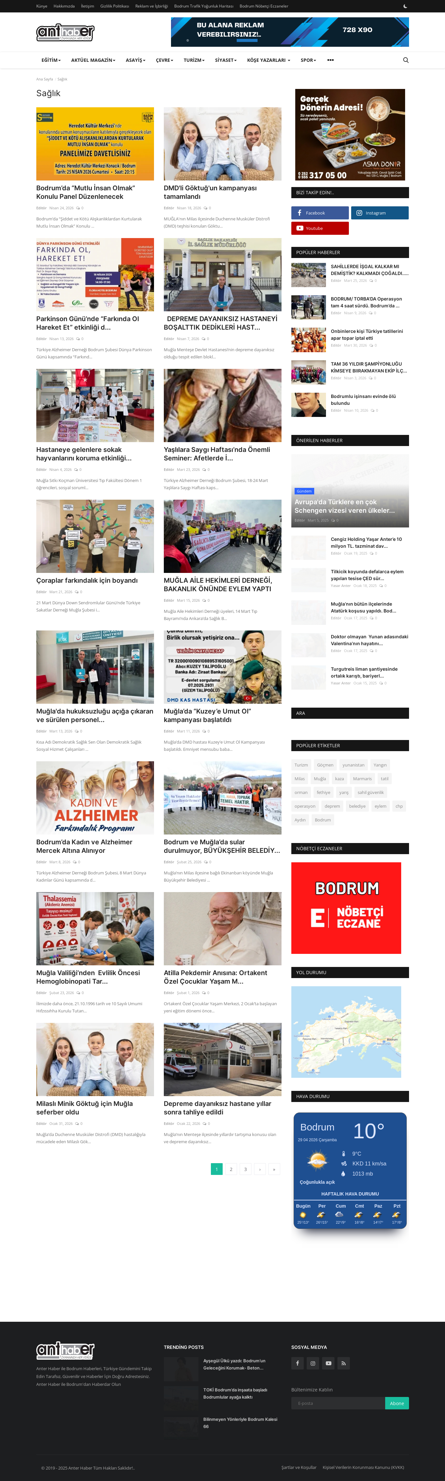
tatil (384, 779)
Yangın (380, 765)
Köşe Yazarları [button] (268, 60)
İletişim (87, 6)
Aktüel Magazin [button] (93, 60)
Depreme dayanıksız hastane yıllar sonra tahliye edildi (217, 1108)
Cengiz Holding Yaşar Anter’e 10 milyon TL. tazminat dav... (366, 542)
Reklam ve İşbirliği (151, 6)
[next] (260, 1169)
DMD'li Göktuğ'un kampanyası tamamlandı (210, 192)
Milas (300, 779)
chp (399, 806)
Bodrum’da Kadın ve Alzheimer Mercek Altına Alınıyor (84, 846)
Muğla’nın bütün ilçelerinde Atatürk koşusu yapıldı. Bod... (363, 607)
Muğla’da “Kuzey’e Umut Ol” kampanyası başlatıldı (207, 715)
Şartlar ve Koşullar (299, 1467)
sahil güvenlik (371, 792)
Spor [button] (308, 60)
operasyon (305, 806)
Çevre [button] (164, 60)
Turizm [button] (194, 60)
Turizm (301, 765)
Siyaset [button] (226, 60)
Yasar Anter (341, 585)
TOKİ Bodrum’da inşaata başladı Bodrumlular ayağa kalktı (235, 1393)
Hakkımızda (64, 6)
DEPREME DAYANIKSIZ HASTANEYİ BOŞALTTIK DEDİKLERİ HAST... (221, 323)
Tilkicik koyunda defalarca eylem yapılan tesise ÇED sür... (367, 575)
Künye (41, 6)
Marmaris (362, 779)
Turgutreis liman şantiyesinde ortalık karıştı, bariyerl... (364, 672)
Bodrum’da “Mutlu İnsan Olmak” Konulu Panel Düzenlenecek (85, 192)
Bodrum (323, 820)
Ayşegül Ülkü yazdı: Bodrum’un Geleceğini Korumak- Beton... (234, 1364)
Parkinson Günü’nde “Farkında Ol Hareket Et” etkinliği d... (87, 323)
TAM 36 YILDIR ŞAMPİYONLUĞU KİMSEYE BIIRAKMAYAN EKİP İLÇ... (369, 367)
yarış (344, 792)
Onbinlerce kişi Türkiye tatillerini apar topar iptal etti (367, 334)
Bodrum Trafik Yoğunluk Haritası (203, 6)
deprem (332, 806)
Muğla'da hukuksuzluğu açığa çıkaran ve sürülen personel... (94, 715)
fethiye (323, 792)
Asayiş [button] (135, 60)
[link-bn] (290, 32)
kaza (339, 779)
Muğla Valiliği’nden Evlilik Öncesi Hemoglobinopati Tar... (88, 977)
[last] (274, 1169)
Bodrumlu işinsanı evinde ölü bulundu (363, 399)
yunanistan (354, 765)
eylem (380, 806)
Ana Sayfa (44, 79)
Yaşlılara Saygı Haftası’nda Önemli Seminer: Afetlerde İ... (217, 454)
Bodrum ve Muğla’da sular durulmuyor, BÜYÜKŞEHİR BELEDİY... (222, 846)
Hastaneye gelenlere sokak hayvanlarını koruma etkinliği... (84, 454)
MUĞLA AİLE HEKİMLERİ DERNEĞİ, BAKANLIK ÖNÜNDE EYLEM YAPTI (218, 585)
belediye (357, 806)
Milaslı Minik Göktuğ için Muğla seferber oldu (84, 1108)
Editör (41, 207)
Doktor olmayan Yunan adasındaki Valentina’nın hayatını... (369, 640)
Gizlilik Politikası (114, 6)
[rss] (343, 1363)
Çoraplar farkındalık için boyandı (87, 580)
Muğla (320, 779)
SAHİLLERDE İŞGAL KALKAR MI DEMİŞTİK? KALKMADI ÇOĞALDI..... (370, 270)
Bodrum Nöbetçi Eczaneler (264, 6)
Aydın (300, 820)
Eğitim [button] (51, 60)
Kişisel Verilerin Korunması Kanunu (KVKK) (363, 1467)
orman (301, 792)
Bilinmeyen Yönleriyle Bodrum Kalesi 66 (240, 1423)
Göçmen (325, 765)
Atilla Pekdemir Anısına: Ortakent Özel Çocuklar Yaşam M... (215, 977)
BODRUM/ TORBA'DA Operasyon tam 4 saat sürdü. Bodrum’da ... (366, 302)
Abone (397, 1403)
